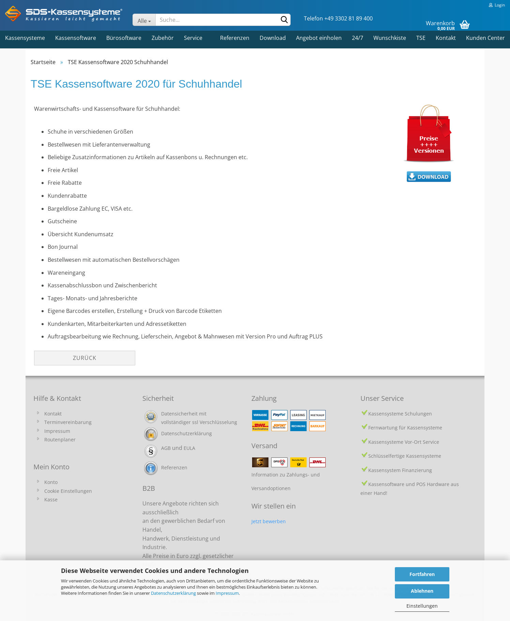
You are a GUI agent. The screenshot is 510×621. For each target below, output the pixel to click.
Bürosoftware (123, 38)
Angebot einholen (319, 38)
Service (193, 38)
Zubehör (163, 38)
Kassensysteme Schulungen (400, 413)
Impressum (227, 593)
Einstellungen (422, 606)
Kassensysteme (25, 38)
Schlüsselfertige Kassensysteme (404, 456)
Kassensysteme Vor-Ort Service (403, 442)
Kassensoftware (75, 38)
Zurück (84, 358)
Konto (51, 482)
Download (273, 38)
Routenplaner (60, 439)
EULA (189, 448)
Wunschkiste (389, 38)
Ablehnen (422, 591)
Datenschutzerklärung (173, 593)
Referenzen (234, 38)
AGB (166, 448)
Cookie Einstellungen (68, 491)
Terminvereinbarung (68, 422)
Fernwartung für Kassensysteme (405, 427)
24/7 (357, 38)
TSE (421, 38)
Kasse (51, 499)
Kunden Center (485, 38)
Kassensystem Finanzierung (400, 470)
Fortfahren (422, 574)
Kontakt (446, 38)
